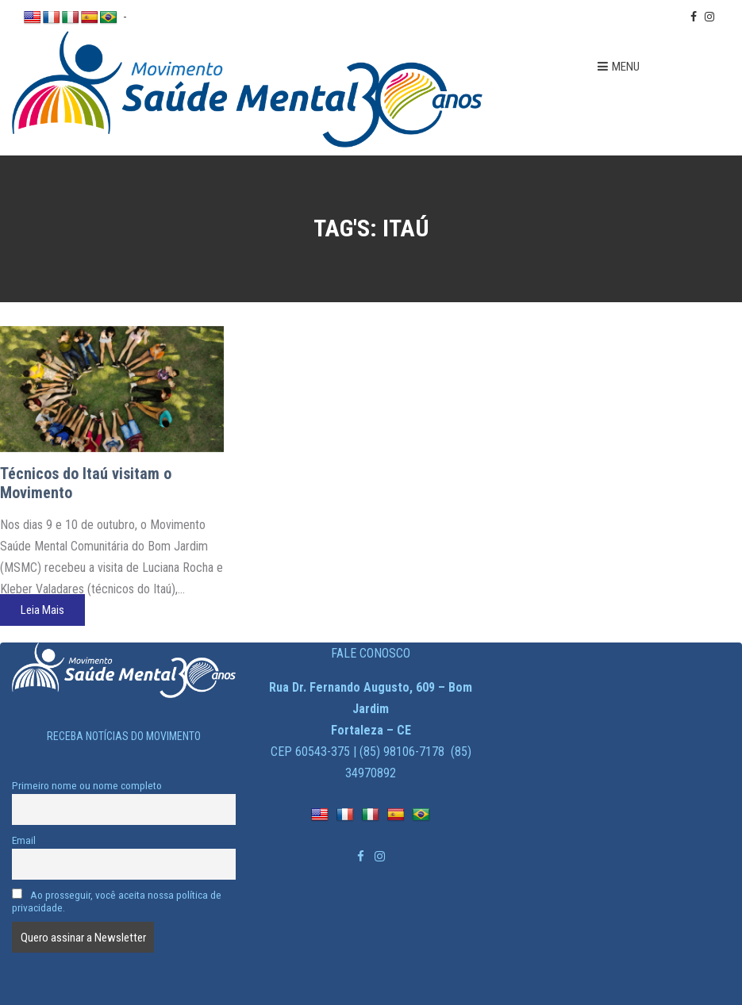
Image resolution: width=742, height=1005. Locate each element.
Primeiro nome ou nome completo (87, 785)
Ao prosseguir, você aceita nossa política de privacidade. (116, 901)
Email (24, 840)
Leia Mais (42, 610)
